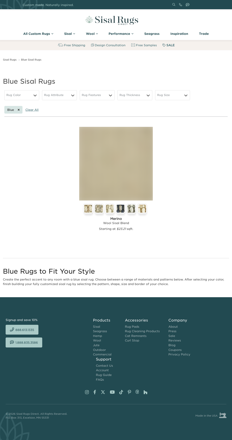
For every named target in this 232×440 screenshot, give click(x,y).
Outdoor (99, 349)
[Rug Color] (21, 95)
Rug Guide (104, 374)
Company (177, 320)
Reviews (174, 340)
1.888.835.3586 (188, 6)
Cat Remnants (135, 335)
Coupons (175, 349)
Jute (96, 345)
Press (172, 331)
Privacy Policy (179, 354)
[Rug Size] (172, 95)
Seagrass (100, 331)
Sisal (96, 326)
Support (103, 359)
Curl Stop (132, 340)
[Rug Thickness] (134, 95)
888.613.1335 (181, 6)
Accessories (136, 320)
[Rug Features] (97, 95)
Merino (116, 219)
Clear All (32, 109)
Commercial (102, 354)
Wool (97, 340)
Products (101, 320)
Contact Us (104, 365)
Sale (171, 335)
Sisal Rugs (9, 59)
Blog (171, 345)
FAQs (100, 379)
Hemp (97, 335)
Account (102, 370)
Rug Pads (132, 326)
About (173, 326)
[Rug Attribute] (59, 95)
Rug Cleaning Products (142, 331)
